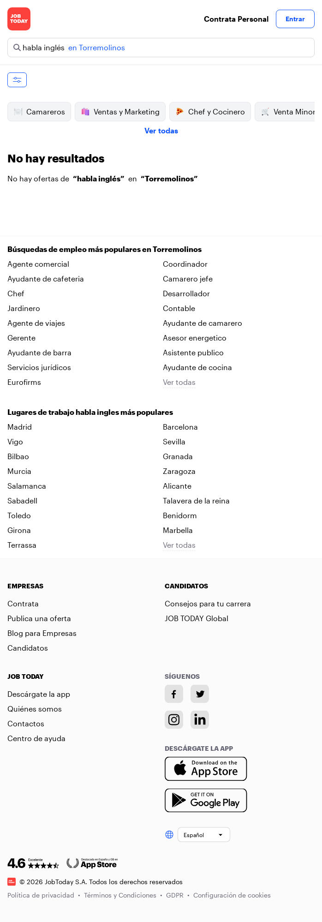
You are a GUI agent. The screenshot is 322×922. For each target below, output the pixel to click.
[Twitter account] (200, 694)
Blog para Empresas (42, 633)
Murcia (19, 471)
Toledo (19, 515)
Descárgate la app (38, 693)
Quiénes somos (34, 708)
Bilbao (18, 456)
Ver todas (161, 130)
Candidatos (27, 647)
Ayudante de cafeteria (45, 278)
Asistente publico (193, 352)
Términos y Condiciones (123, 894)
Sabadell (22, 500)
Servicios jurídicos (39, 367)
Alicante (177, 485)
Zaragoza (179, 471)
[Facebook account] (174, 694)
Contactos (25, 723)
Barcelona (180, 426)
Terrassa (21, 544)
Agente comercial (38, 263)
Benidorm (180, 515)
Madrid (19, 426)
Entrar (295, 19)
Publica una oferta (39, 618)
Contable (179, 308)
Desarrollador (186, 293)
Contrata (23, 603)
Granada (178, 456)
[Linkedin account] (200, 720)
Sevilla (174, 441)
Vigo (15, 441)
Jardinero (23, 308)
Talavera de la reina (196, 500)
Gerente (21, 337)
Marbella (178, 530)
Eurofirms (24, 381)
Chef (15, 293)
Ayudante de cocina (197, 367)
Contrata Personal (236, 18)
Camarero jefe (188, 278)
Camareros (39, 111)
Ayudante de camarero (202, 322)
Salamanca (26, 485)
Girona (19, 530)
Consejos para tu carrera (208, 603)
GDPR (178, 894)
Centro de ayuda (36, 738)
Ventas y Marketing (120, 111)
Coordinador (185, 263)
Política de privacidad (43, 894)
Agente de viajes (36, 322)
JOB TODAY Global (196, 618)
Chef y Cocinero (210, 111)
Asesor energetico (195, 337)
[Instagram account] (174, 720)
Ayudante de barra (39, 352)
